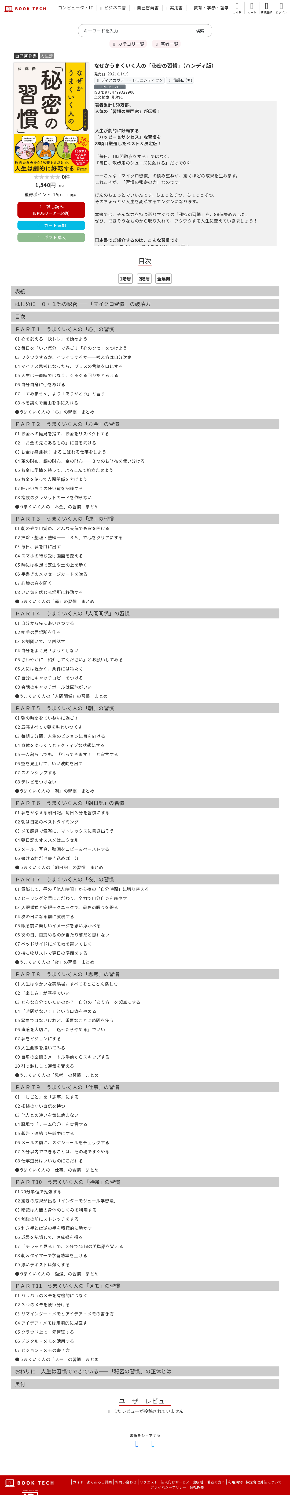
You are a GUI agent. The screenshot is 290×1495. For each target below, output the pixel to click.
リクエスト (149, 1482)
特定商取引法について (263, 1482)
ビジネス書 (113, 7)
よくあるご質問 (99, 1482)
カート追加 (51, 225)
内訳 (71, 195)
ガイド (78, 1482)
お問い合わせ (126, 1482)
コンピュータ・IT (73, 7)
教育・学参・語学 (209, 7)
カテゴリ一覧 (128, 44)
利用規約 (235, 1482)
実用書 (174, 7)
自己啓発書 (146, 7)
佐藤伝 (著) (180, 80)
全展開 (163, 278)
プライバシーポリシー (168, 1487)
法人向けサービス (175, 1482)
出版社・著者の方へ (209, 1482)
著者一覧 (166, 44)
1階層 (125, 278)
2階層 (144, 278)
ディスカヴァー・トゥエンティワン (129, 80)
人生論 (46, 56)
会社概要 (197, 1487)
